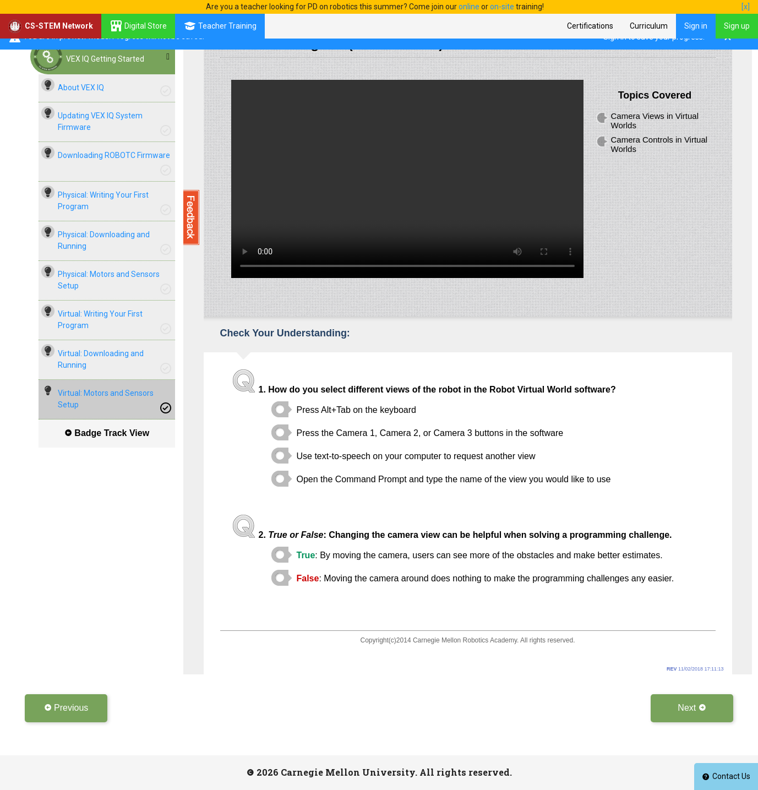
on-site (502, 6)
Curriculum (649, 25)
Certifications (590, 25)
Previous (66, 707)
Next (692, 707)
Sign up (737, 25)
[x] (745, 6)
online (469, 6)
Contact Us (726, 776)
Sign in (695, 25)
